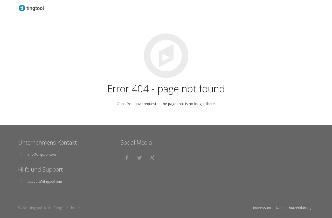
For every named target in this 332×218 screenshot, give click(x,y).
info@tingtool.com (41, 154)
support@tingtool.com (44, 181)
